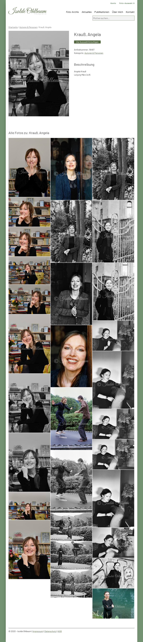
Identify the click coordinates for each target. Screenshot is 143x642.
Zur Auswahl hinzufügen (87, 42)
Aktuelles (87, 11)
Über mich (117, 11)
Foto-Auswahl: (126, 3)
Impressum (38, 631)
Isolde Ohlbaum (27, 11)
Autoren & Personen (28, 27)
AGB (60, 631)
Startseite (13, 27)
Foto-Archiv (72, 11)
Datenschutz (50, 631)
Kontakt (130, 11)
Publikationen (101, 11)
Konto (113, 3)
